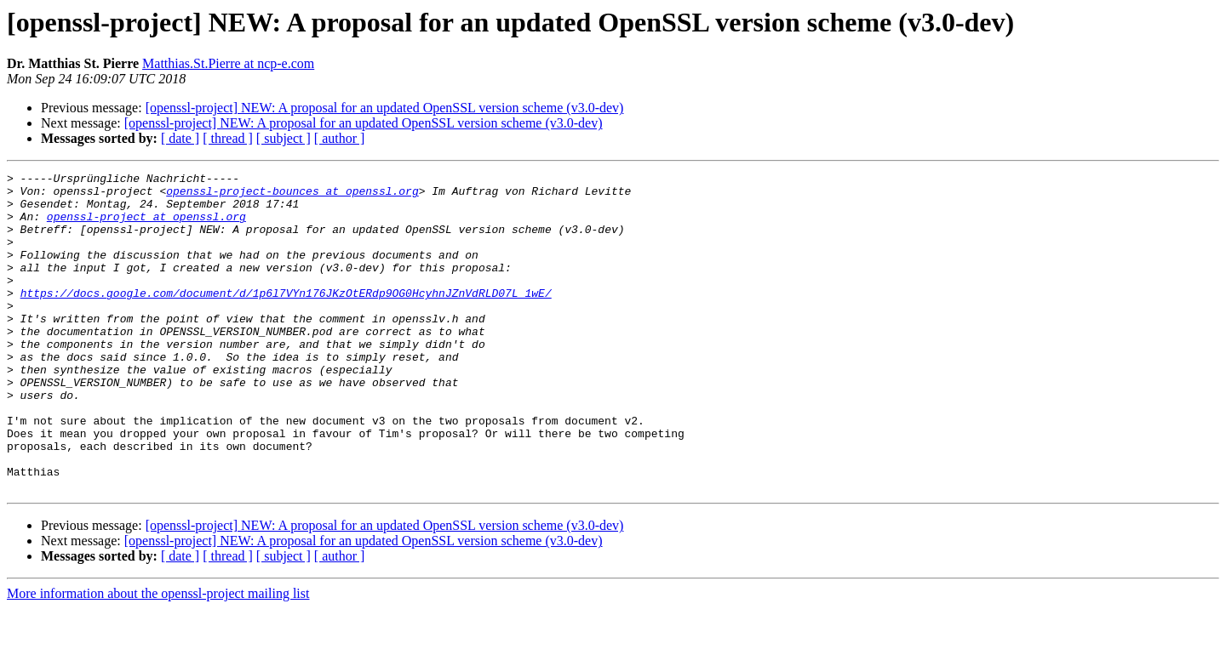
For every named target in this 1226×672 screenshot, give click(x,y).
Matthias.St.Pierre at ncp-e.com (228, 63)
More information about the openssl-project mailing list (158, 657)
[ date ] (180, 138)
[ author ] (339, 138)
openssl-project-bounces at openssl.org (292, 195)
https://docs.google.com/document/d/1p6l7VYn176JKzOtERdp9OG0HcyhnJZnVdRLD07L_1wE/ (286, 318)
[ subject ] (283, 138)
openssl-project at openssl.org (146, 226)
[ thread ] (228, 138)
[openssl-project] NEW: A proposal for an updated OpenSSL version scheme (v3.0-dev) (385, 107)
